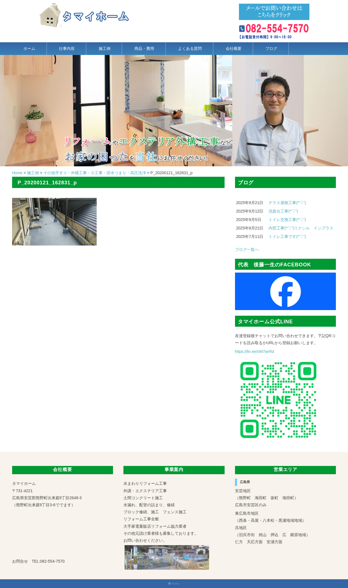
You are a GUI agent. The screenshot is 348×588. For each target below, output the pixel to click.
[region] (174, 110)
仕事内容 (67, 48)
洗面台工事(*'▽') (283, 211)
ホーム (29, 48)
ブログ (271, 48)
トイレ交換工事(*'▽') (287, 219)
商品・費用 (144, 48)
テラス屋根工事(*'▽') (287, 202)
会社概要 (233, 48)
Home (175, 583)
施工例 (104, 48)
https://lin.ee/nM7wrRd (254, 351)
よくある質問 (190, 48)
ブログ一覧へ (247, 249)
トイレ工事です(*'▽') (287, 236)
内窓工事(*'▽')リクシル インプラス (301, 228)
